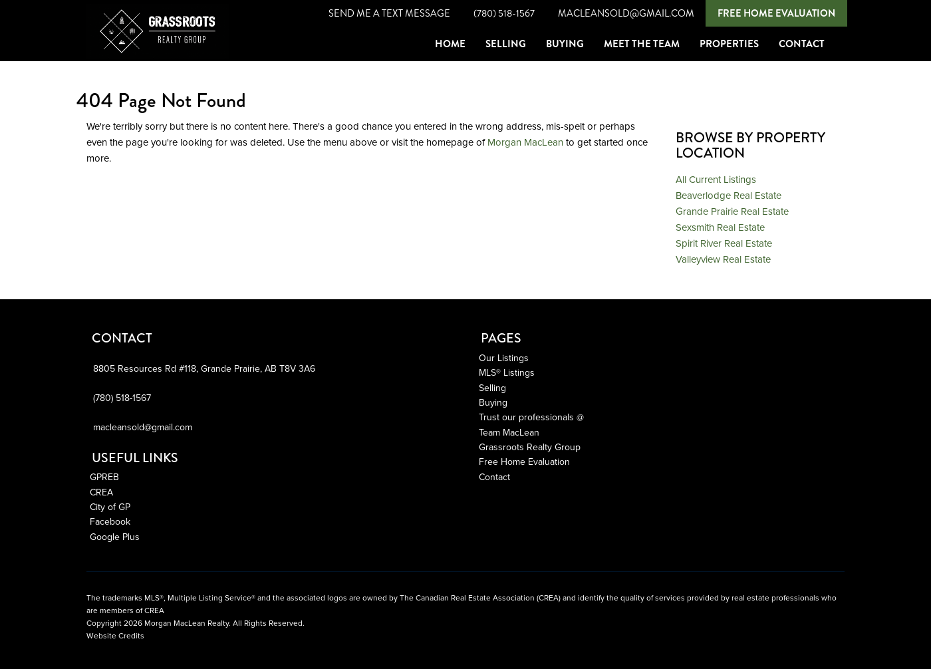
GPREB (104, 477)
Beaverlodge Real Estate (728, 195)
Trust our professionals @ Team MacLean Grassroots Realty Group (531, 432)
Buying (493, 403)
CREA (101, 492)
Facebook (110, 522)
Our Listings (504, 358)
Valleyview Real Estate (723, 259)
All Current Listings (716, 179)
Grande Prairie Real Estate (732, 211)
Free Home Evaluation (776, 14)
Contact (494, 477)
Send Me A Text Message (389, 13)
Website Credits (115, 636)
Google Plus (115, 537)
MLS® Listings (507, 373)
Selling (492, 388)
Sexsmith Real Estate (720, 227)
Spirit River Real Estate (724, 243)
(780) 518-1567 (504, 13)
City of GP (110, 507)
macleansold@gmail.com (626, 13)
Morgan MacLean (525, 142)
